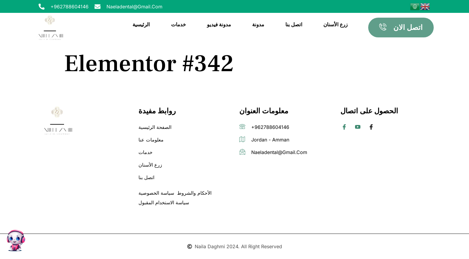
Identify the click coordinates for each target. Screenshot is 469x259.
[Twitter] (357, 127)
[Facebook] (344, 127)
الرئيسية (142, 24)
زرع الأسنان (336, 24)
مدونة (258, 24)
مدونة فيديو (219, 24)
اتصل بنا (294, 24)
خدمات (179, 24)
